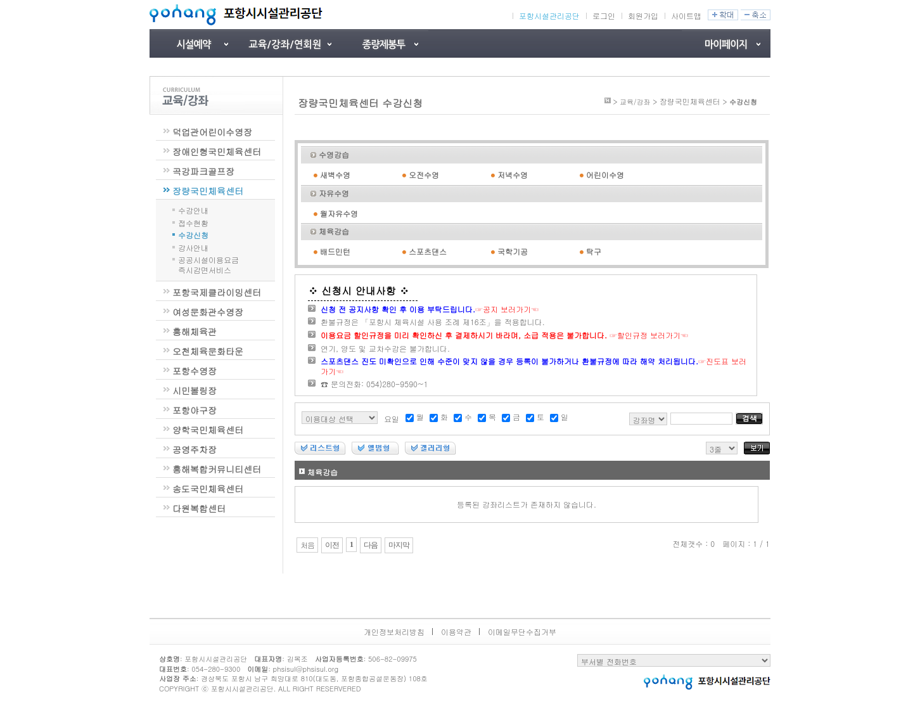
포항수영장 (194, 370)
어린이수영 (605, 174)
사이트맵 (686, 15)
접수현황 (193, 222)
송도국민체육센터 (207, 488)
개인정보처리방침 (394, 631)
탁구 (593, 251)
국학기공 (512, 251)
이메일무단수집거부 (522, 631)
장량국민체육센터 (207, 190)
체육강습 (334, 231)
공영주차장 (194, 449)
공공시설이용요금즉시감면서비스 (208, 264)
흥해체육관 (194, 331)
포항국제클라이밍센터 (216, 292)
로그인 (603, 15)
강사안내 (193, 247)
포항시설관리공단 (549, 16)
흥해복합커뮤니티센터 (216, 469)
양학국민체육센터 (207, 429)
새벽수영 (335, 174)
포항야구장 (194, 410)
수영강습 (334, 154)
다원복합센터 (199, 508)
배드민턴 (335, 251)
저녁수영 (512, 174)
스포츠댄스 (428, 251)
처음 (307, 545)
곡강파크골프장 (203, 171)
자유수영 (334, 193)
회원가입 (643, 15)
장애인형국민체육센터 (216, 151)
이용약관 (456, 631)
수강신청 (193, 234)
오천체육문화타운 (207, 351)
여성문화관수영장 (207, 311)
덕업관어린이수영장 (212, 131)
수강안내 (193, 209)
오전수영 (424, 174)
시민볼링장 (194, 390)
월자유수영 (339, 213)
